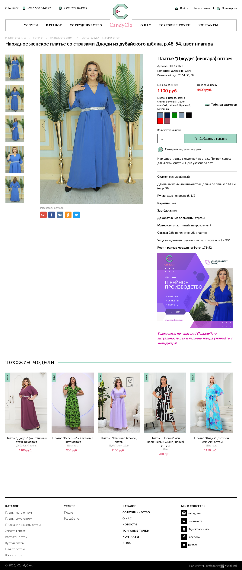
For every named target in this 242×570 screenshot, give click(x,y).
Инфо (127, 542)
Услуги (31, 25)
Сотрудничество (86, 25)
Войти (184, 8)
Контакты (208, 25)
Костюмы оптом (16, 536)
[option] (91, 129)
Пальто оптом (15, 549)
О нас (145, 25)
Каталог (54, 25)
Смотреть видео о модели (183, 149)
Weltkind (231, 565)
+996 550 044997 (39, 8)
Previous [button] (44, 125)
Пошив (69, 512)
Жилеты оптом (15, 530)
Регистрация (202, 8)
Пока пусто (229, 8)
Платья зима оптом (18, 518)
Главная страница (15, 37)
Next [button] (135, 125)
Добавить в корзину (213, 138)
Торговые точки (175, 25)
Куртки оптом (14, 543)
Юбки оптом (14, 555)
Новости (130, 524)
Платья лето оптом (62, 37)
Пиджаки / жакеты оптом (23, 524)
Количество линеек (169, 129)
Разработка (72, 518)
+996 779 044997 (75, 8)
